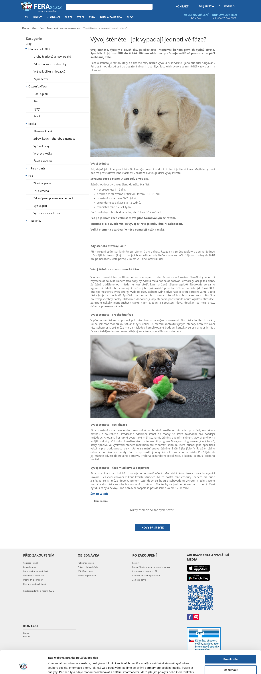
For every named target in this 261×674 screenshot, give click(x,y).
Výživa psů (40, 205)
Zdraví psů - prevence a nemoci (53, 198)
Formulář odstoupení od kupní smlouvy (151, 567)
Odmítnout (231, 650)
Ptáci (80, 17)
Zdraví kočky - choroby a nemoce (54, 138)
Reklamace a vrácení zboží (144, 571)
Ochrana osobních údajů (34, 584)
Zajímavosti (40, 79)
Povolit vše (230, 639)
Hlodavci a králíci (39, 49)
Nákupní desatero (86, 562)
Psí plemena (41, 191)
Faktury (135, 562)
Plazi (68, 17)
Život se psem (42, 183)
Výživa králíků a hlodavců (49, 71)
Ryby (92, 17)
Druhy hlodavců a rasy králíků (52, 56)
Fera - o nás (38, 168)
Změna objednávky (87, 575)
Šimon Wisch (99, 493)
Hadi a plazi (40, 94)
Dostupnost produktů (33, 575)
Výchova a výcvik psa (46, 213)
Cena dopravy (29, 567)
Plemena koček (42, 131)
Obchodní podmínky (33, 579)
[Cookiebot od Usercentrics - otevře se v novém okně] (23, 667)
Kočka (32, 123)
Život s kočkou (42, 161)
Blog (130, 17)
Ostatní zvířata (37, 86)
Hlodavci (53, 17)
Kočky (37, 17)
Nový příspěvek (152, 527)
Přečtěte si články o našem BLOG (38, 590)
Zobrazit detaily (58, 666)
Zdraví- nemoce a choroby (49, 64)
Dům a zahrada (111, 17)
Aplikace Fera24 (30, 562)
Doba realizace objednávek (35, 571)
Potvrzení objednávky (88, 567)
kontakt (182, 6)
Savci (36, 116)
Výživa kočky (41, 146)
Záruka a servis (139, 579)
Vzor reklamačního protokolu (146, 575)
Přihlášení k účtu (85, 571)
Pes (30, 176)
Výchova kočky (42, 153)
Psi (27, 17)
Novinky (36, 220)
